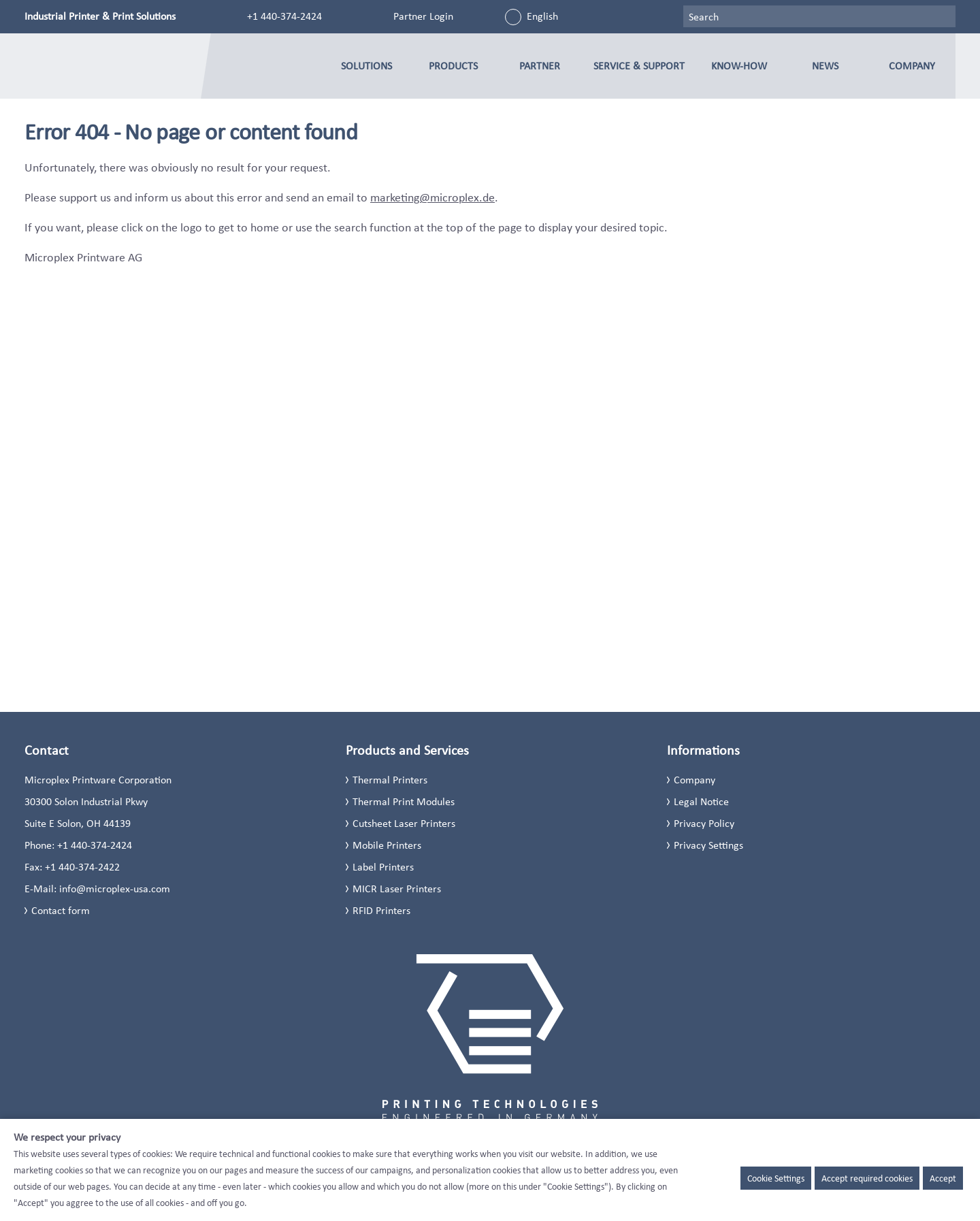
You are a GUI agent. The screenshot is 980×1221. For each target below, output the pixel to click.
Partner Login (423, 16)
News (825, 65)
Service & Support (639, 65)
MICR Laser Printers (397, 888)
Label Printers (383, 866)
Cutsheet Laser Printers (404, 823)
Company (912, 65)
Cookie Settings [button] (775, 1178)
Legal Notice (701, 801)
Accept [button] (943, 1178)
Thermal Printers (390, 779)
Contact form (60, 910)
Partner (539, 65)
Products (453, 65)
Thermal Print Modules (404, 801)
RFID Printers (381, 910)
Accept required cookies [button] (867, 1178)
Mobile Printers (387, 845)
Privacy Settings (708, 845)
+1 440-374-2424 (284, 16)
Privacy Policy (704, 823)
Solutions (366, 65)
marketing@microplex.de (432, 197)
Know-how (739, 65)
